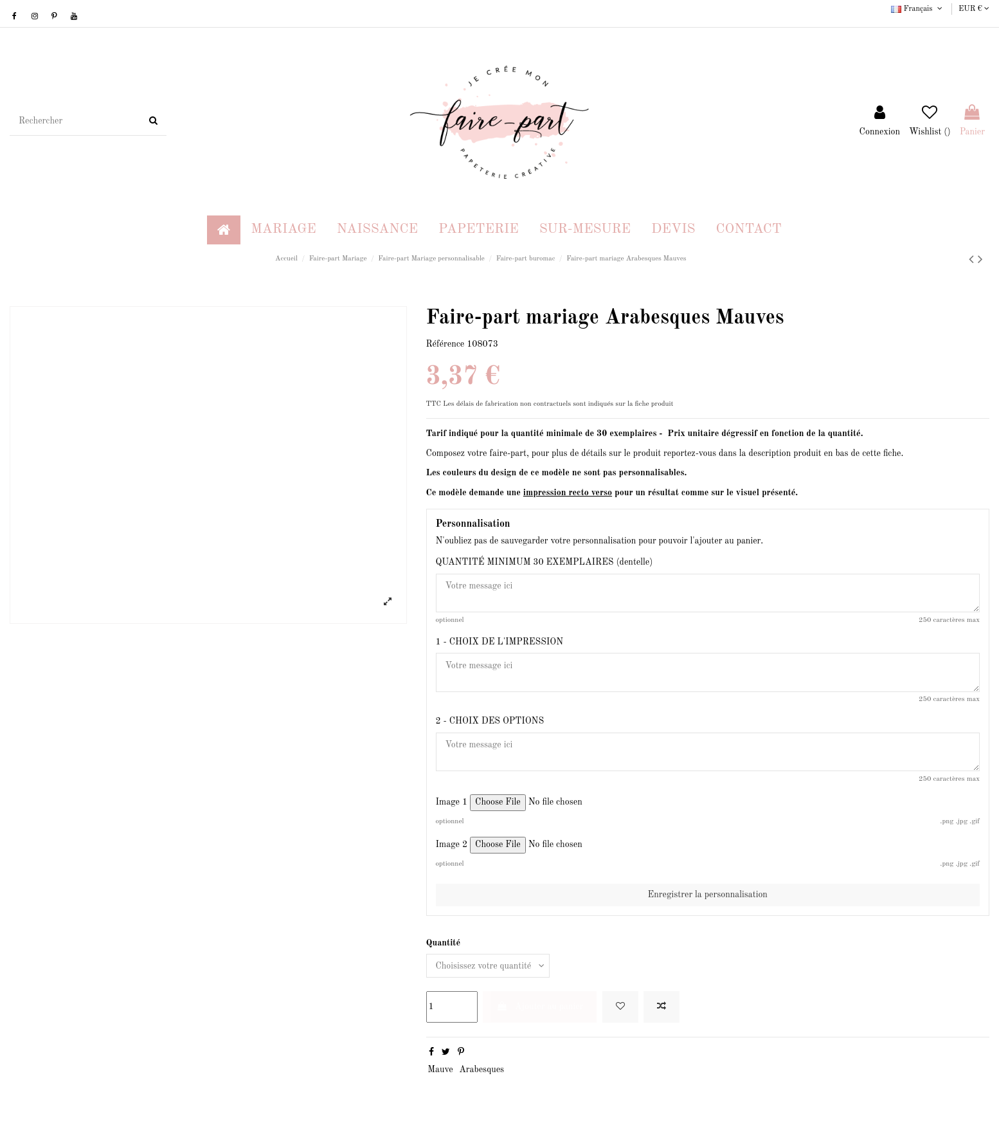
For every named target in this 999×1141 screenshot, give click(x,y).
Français (917, 9)
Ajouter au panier (540, 1007)
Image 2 (452, 845)
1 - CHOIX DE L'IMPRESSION (499, 641)
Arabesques (481, 1070)
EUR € (974, 9)
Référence (445, 344)
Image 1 (452, 803)
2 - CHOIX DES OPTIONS (490, 721)
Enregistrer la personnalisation (708, 895)
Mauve (440, 1070)
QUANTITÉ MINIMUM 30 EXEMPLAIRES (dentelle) (544, 562)
